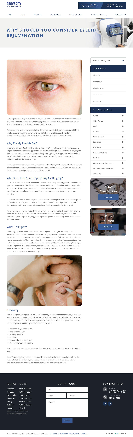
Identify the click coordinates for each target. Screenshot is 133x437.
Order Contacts (99, 15)
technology (97, 176)
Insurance (56, 15)
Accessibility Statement (59, 433)
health (95, 127)
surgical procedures (101, 154)
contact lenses (99, 138)
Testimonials (98, 95)
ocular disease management (104, 170)
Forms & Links (76, 15)
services (96, 132)
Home (9, 15)
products (96, 159)
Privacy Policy (74, 433)
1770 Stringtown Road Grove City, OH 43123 (117, 391)
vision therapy (99, 121)
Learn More (108, 199)
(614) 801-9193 (114, 398)
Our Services (98, 82)
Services (38, 15)
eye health (97, 148)
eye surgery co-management (104, 165)
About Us (96, 75)
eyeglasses (97, 143)
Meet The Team (99, 88)
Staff (23, 15)
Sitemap (84, 433)
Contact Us (120, 15)
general (96, 116)
